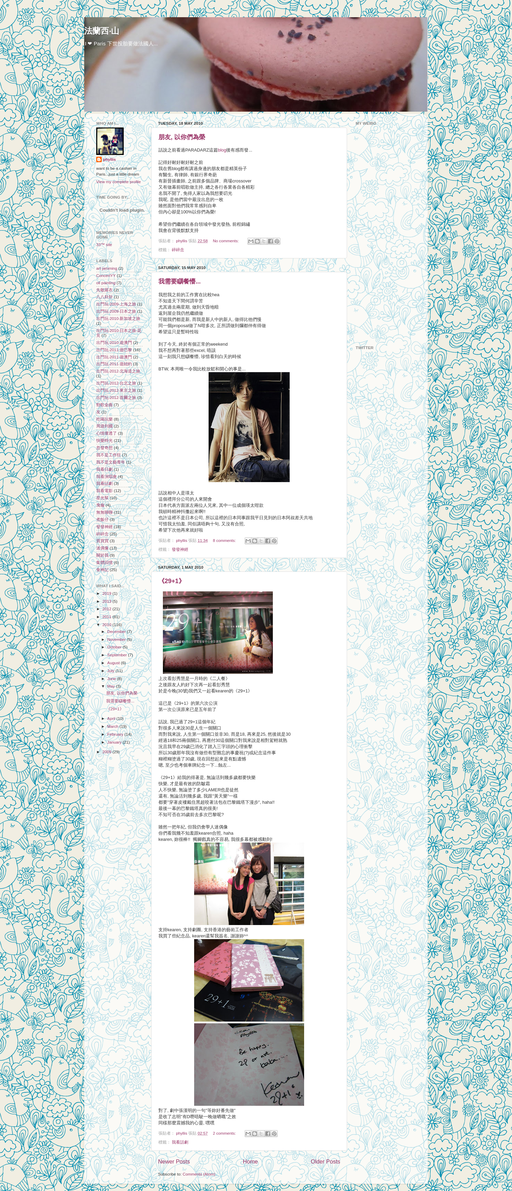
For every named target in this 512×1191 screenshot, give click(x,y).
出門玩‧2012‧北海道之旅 (118, 371)
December (117, 631)
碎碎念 (178, 249)
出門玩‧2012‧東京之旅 (116, 390)
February (115, 734)
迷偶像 (102, 548)
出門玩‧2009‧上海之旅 (116, 304)
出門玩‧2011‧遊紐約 (114, 363)
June (112, 678)
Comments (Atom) (198, 1174)
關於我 (102, 555)
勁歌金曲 (104, 404)
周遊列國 (104, 426)
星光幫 (102, 498)
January (115, 742)
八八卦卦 (104, 296)
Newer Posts (174, 1161)
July (111, 670)
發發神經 (180, 549)
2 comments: (225, 1133)
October (115, 647)
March (113, 726)
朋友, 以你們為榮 (181, 137)
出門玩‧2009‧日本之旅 (116, 311)
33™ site (104, 244)
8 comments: (225, 540)
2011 (107, 616)
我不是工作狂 (108, 455)
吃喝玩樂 (104, 419)
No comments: (226, 240)
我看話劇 (180, 1142)
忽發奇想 (104, 447)
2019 (107, 593)
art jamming (106, 268)
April (111, 718)
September (117, 655)
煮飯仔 (102, 519)
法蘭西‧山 (101, 30)
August (114, 662)
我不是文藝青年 (110, 462)
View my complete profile (118, 181)
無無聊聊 (104, 512)
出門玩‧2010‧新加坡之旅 (118, 318)
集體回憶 (104, 562)
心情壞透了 (106, 433)
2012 (107, 608)
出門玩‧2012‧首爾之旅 (116, 397)
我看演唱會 (106, 476)
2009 (107, 751)
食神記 (102, 569)
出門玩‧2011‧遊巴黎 (114, 349)
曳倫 (100, 505)
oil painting (105, 282)
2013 (107, 601)
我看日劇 (104, 469)
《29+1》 (171, 581)
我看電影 (104, 490)
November (117, 639)
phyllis (109, 159)
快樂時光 (104, 440)
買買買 (102, 540)
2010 (107, 624)
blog (222, 150)
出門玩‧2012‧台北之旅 (116, 383)
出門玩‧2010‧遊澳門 (114, 342)
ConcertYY (106, 275)
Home (250, 1161)
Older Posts (325, 1161)
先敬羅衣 (104, 290)
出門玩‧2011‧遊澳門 (114, 357)
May (111, 686)
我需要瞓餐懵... (179, 281)
